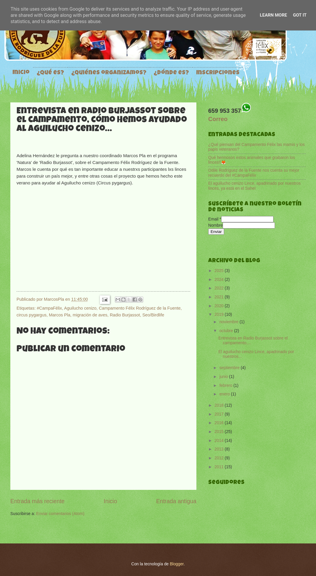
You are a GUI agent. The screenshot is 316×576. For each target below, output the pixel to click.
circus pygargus (31, 315)
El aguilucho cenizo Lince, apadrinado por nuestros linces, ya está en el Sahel (254, 186)
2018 (219, 405)
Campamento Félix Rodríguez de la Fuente (140, 308)
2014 (219, 440)
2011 (219, 467)
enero (225, 394)
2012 (219, 458)
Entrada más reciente (37, 501)
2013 (219, 449)
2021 (219, 297)
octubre (226, 331)
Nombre (215, 225)
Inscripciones (218, 73)
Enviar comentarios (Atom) (60, 513)
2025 (219, 270)
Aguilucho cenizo (80, 308)
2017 (219, 414)
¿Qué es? (50, 73)
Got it (300, 15)
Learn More (273, 15)
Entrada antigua (176, 501)
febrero (226, 385)
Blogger (177, 564)
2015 (219, 431)
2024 (219, 279)
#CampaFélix (49, 308)
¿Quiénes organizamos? (108, 73)
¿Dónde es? (171, 73)
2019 (219, 314)
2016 (219, 423)
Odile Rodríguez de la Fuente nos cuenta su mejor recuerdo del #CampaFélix (253, 173)
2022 (219, 288)
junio (224, 376)
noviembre (229, 322)
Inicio (21, 73)
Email (214, 219)
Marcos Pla (59, 315)
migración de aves (90, 315)
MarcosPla (54, 299)
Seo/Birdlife (153, 315)
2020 (219, 306)
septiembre (230, 368)
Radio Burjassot (125, 315)
